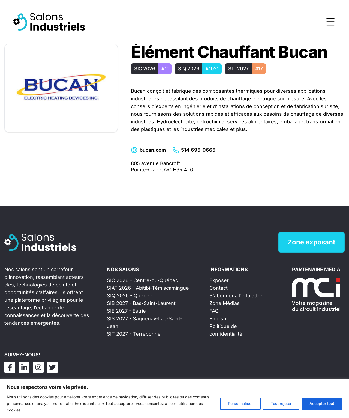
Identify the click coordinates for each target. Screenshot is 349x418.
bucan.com (153, 150)
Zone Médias (224, 303)
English (217, 318)
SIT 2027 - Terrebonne (134, 334)
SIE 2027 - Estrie (126, 311)
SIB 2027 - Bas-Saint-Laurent (141, 303)
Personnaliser (240, 403)
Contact (218, 288)
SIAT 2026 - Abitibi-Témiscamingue (148, 288)
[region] (174, 398)
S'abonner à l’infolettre (236, 295)
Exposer (219, 280)
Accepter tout (321, 403)
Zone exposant (311, 242)
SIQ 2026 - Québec (129, 295)
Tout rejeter (281, 403)
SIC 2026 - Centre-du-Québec (142, 280)
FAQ (214, 311)
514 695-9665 (198, 150)
